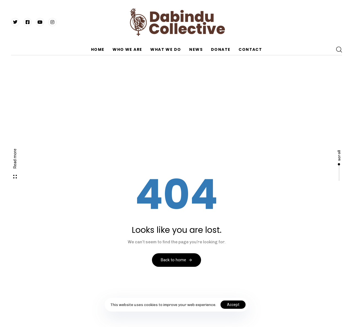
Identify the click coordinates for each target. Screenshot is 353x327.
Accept (233, 304)
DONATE (220, 49)
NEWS (196, 49)
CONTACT (250, 49)
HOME (98, 49)
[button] (339, 49)
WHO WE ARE (127, 49)
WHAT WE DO (165, 49)
